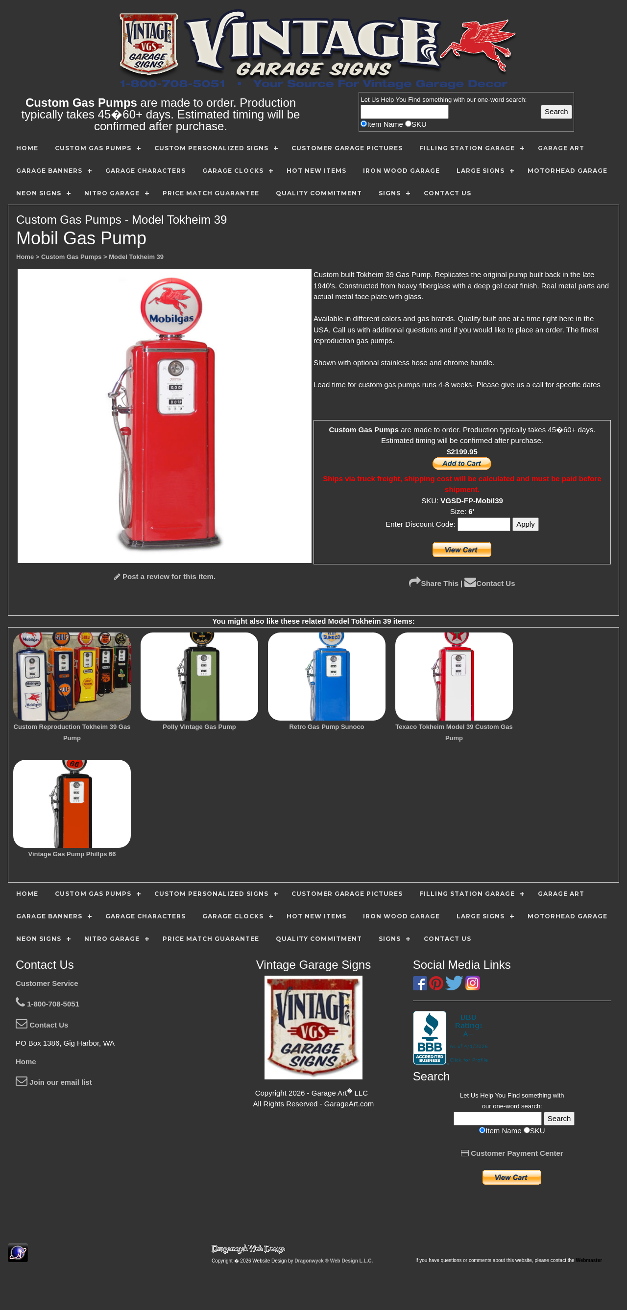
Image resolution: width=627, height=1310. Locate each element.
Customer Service (47, 983)
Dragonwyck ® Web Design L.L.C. (333, 1260)
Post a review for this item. (165, 576)
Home (26, 1061)
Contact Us (489, 583)
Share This (433, 583)
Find (414, 99)
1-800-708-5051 (47, 1004)
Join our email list (54, 1082)
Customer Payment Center (512, 1153)
